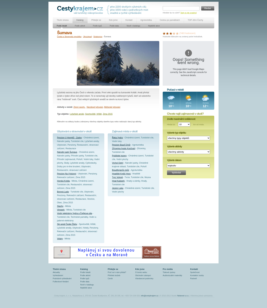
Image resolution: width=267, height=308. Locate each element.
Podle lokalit (62, 26)
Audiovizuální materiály (172, 275)
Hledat (207, 8)
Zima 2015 (108, 114)
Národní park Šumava (67, 152)
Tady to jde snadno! (188, 13)
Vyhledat (176, 172)
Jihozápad (87, 37)
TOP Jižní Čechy (195, 20)
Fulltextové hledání (61, 282)
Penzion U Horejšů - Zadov (69, 137)
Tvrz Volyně (117, 177)
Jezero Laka (117, 188)
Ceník (110, 278)
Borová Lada (63, 192)
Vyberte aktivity (174, 146)
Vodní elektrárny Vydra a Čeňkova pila (74, 213)
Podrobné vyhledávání (62, 278)
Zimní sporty (79, 107)
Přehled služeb (114, 275)
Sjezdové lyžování (94, 107)
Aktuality (56, 272)
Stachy (60, 206)
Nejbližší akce (154, 26)
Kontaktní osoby (197, 275)
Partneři (193, 278)
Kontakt (128, 20)
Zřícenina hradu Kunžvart (123, 148)
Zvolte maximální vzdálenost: (181, 119)
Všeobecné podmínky (144, 278)
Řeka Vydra (117, 137)
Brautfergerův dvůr (120, 170)
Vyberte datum (174, 160)
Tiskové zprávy (169, 272)
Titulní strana (63, 20)
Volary (60, 238)
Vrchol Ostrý (117, 163)
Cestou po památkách (170, 20)
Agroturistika (146, 20)
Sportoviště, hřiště (93, 114)
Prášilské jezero (119, 156)
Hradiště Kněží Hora (121, 174)
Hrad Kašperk (118, 181)
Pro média (168, 269)
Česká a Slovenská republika (69, 37)
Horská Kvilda (63, 181)
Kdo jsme (113, 20)
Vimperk (61, 210)
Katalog (80, 20)
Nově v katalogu (133, 26)
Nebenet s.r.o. (183, 296)
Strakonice (97, 37)
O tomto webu (141, 272)
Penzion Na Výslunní (66, 174)
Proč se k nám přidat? (117, 272)
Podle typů (97, 26)
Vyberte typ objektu (176, 132)
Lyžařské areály (77, 114)
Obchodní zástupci (143, 275)
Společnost (194, 272)
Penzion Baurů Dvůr (121, 145)
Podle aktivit (80, 26)
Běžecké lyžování (112, 107)
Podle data (114, 26)
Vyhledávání (58, 275)
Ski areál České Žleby (67, 224)
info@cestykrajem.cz (149, 296)
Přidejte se (96, 20)
